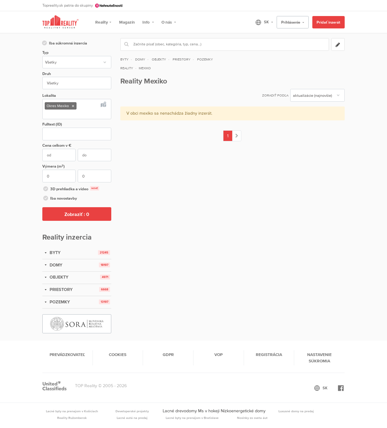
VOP (218, 354)
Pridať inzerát (328, 22)
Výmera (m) (53, 166)
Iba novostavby (59, 198)
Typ (45, 52)
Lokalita (49, 95)
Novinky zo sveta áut (252, 418)
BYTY (54, 252)
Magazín (127, 22)
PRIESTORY (60, 289)
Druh (46, 73)
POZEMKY (59, 301)
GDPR (168, 354)
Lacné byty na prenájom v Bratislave (192, 418)
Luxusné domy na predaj (296, 411)
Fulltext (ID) (52, 124)
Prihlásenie (291, 22)
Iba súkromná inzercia (64, 43)
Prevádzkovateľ (67, 354)
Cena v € (56, 145)
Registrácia (269, 354)
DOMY (55, 265)
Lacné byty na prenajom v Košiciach (72, 411)
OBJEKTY (58, 277)
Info (146, 22)
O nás (167, 22)
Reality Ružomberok (72, 418)
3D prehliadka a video (70, 189)
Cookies (117, 354)
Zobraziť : (76, 214)
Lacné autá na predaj (132, 418)
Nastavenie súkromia (319, 357)
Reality (101, 22)
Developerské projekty (132, 411)
